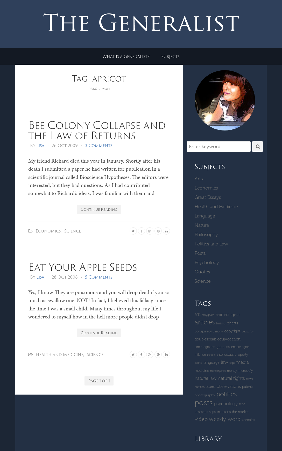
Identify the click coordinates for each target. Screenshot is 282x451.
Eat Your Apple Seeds (82, 267)
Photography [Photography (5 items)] (205, 395)
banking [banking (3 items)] (220, 323)
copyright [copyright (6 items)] (232, 331)
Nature (202, 225)
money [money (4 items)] (232, 371)
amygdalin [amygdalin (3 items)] (208, 315)
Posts (200, 253)
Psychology (207, 262)
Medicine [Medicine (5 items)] (202, 370)
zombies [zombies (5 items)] (248, 420)
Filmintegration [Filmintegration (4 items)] (205, 347)
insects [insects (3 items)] (211, 355)
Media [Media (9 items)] (242, 362)
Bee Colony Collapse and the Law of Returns (97, 130)
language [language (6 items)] (212, 362)
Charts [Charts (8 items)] (232, 323)
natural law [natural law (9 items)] (205, 378)
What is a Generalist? (126, 56)
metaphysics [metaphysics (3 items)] (218, 371)
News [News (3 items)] (249, 379)
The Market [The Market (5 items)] (240, 412)
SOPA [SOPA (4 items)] (212, 412)
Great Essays (208, 197)
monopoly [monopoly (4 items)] (245, 371)
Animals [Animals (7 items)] (222, 314)
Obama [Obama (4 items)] (210, 387)
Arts (199, 178)
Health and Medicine (59, 354)
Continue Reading (99, 209)
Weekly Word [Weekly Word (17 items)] (225, 419)
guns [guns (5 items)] (220, 347)
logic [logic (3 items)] (232, 363)
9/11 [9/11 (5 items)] (198, 314)
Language (205, 216)
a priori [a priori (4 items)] (235, 315)
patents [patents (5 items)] (247, 386)
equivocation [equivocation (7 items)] (229, 339)
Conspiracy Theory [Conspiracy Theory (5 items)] (209, 331)
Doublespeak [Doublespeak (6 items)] (205, 339)
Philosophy (206, 234)
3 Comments (98, 145)
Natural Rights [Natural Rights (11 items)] (231, 378)
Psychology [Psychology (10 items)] (226, 403)
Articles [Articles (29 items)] (205, 322)
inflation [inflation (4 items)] (200, 355)
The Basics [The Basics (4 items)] (224, 412)
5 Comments (98, 277)
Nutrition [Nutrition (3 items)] (200, 387)
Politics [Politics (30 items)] (226, 394)
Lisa (40, 145)
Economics (48, 231)
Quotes (202, 272)
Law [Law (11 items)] (224, 362)
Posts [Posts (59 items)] (204, 402)
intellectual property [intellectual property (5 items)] (232, 354)
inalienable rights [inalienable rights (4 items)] (237, 347)
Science (72, 231)
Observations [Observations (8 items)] (229, 386)
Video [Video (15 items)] (201, 419)
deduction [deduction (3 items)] (248, 331)
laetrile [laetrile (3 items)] (198, 363)
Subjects (170, 56)
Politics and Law (211, 244)
